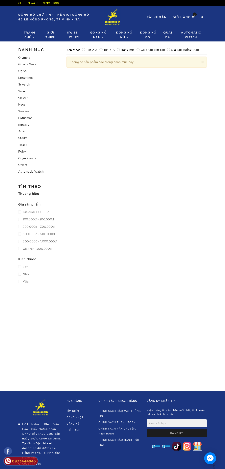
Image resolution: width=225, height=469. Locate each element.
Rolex (22, 151)
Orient (23, 164)
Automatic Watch (31, 171)
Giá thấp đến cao (151, 49)
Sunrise (23, 111)
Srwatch (24, 84)
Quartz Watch (28, 64)
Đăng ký (73, 423)
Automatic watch (191, 34)
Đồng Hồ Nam (98, 34)
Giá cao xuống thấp (183, 49)
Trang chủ (30, 34)
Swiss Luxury (72, 34)
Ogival (23, 71)
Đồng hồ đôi (148, 34)
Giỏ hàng (185, 16)
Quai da (167, 34)
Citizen (23, 97)
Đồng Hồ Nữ (124, 34)
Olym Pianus (27, 158)
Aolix (22, 131)
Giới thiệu (50, 34)
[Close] (202, 61)
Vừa (25, 281)
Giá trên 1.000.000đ (37, 248)
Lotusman (25, 118)
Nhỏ (25, 274)
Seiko (22, 91)
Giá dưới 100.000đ (35, 212)
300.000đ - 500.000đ (38, 234)
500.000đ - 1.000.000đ (39, 241)
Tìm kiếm (72, 410)
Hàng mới (126, 49)
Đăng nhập (74, 417)
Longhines (25, 77)
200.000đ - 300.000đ (38, 226)
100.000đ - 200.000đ (38, 219)
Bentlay (23, 124)
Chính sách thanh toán (117, 422)
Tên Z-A (107, 49)
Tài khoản (157, 17)
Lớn (25, 266)
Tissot (22, 144)
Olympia (24, 57)
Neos (21, 104)
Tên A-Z (89, 49)
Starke (23, 138)
